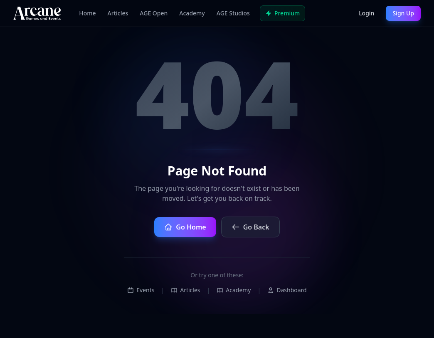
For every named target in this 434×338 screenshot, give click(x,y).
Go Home (185, 227)
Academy (192, 13)
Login (366, 13)
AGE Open (154, 13)
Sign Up (403, 13)
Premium (282, 13)
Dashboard (286, 290)
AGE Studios (233, 13)
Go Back (250, 227)
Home (87, 13)
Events (140, 290)
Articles (118, 13)
